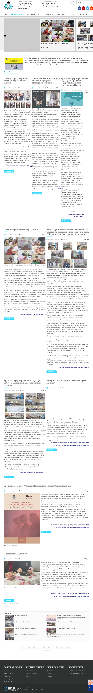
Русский (72, 5)
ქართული (73, 1)
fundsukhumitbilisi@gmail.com (50, 1)
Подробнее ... (8, 71)
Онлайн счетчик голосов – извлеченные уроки (16, 55)
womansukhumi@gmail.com (25, 1)
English (71, 3)
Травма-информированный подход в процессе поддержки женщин (20, 47)
